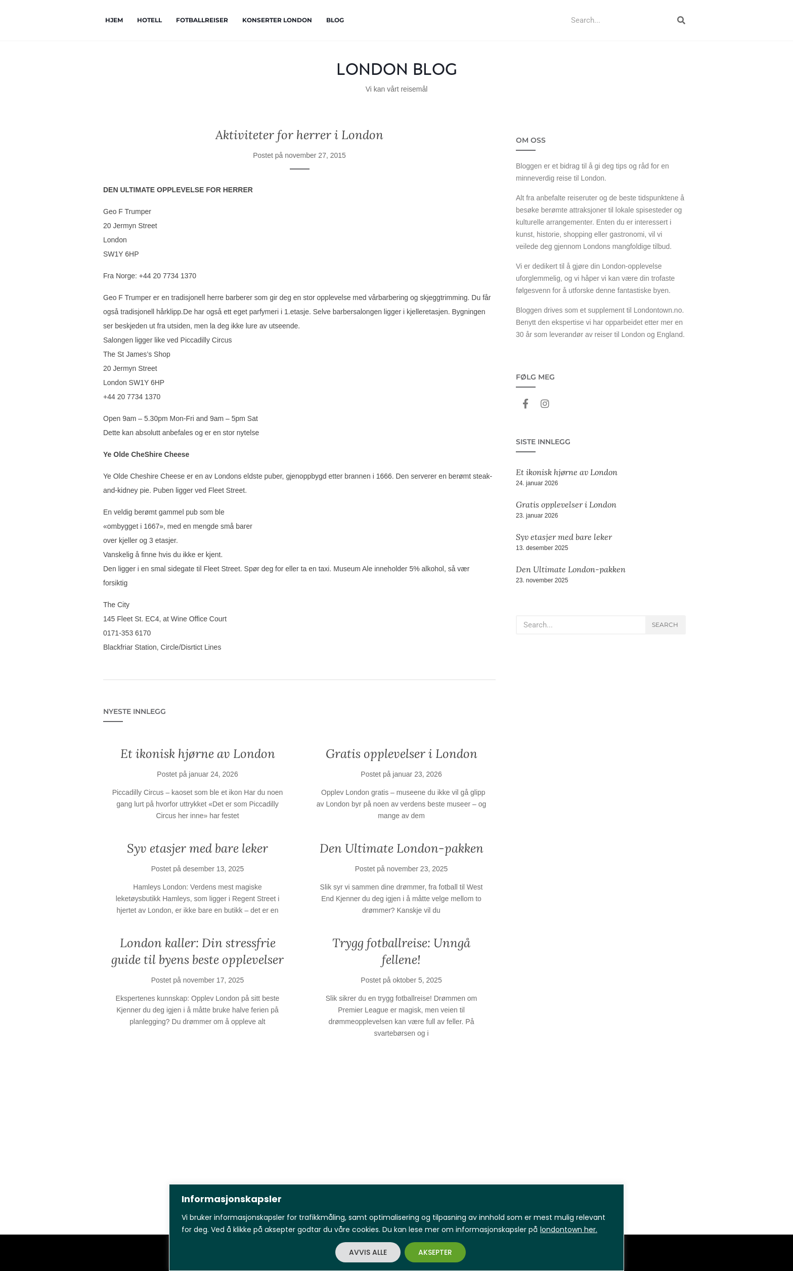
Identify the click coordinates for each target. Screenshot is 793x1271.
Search (665, 624)
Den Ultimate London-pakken (401, 848)
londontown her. (568, 1229)
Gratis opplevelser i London (401, 753)
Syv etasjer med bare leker (197, 848)
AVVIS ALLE (368, 1252)
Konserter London (277, 20)
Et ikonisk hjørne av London (197, 753)
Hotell (149, 20)
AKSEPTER (435, 1252)
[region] (396, 1227)
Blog (335, 20)
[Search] (681, 20)
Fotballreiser (202, 20)
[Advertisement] (299, 1143)
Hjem (114, 20)
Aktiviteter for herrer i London (299, 135)
